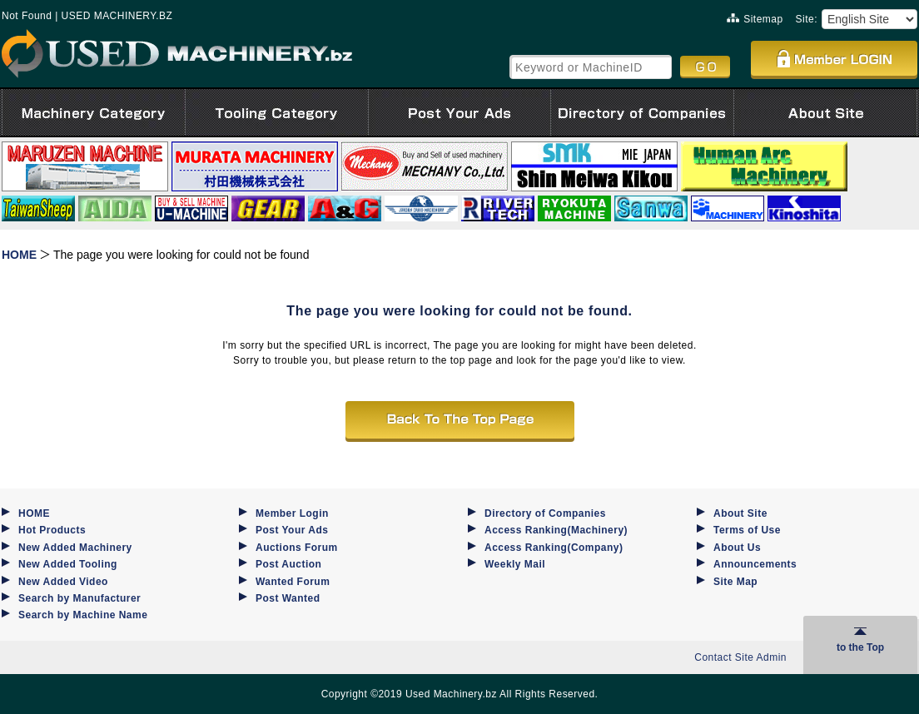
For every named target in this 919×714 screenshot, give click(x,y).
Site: (806, 19)
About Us (737, 547)
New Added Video (63, 582)
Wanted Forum (293, 582)
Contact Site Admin (740, 657)
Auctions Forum (297, 547)
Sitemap (754, 19)
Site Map (735, 582)
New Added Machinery (75, 547)
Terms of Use (747, 530)
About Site (740, 513)
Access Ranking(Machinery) (556, 530)
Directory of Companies (545, 513)
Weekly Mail (514, 564)
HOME (34, 513)
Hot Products (52, 530)
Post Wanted (288, 598)
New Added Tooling (67, 564)
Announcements (755, 564)
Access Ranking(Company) (553, 547)
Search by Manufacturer (79, 598)
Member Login (292, 513)
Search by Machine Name (82, 615)
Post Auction (288, 564)
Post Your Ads (292, 530)
